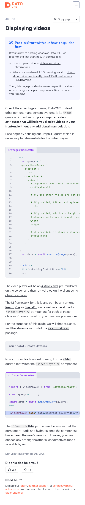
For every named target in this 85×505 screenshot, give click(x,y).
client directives (16, 295)
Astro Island (49, 286)
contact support (38, 485)
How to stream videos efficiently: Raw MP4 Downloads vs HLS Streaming (44, 76)
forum (23, 485)
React (9, 307)
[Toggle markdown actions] (76, 19)
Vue (17, 307)
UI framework (20, 302)
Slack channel (14, 492)
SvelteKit (30, 307)
